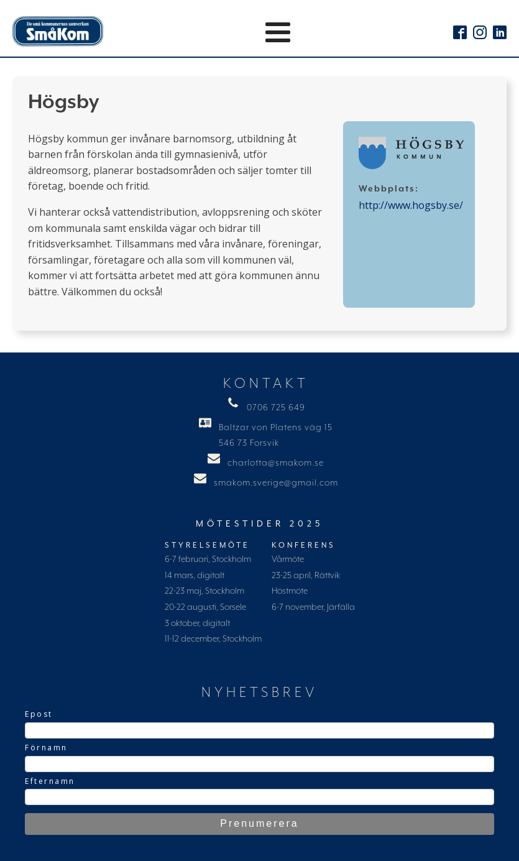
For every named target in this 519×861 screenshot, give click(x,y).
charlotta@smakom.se (275, 463)
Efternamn (50, 781)
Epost (39, 714)
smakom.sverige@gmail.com (276, 483)
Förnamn (46, 747)
